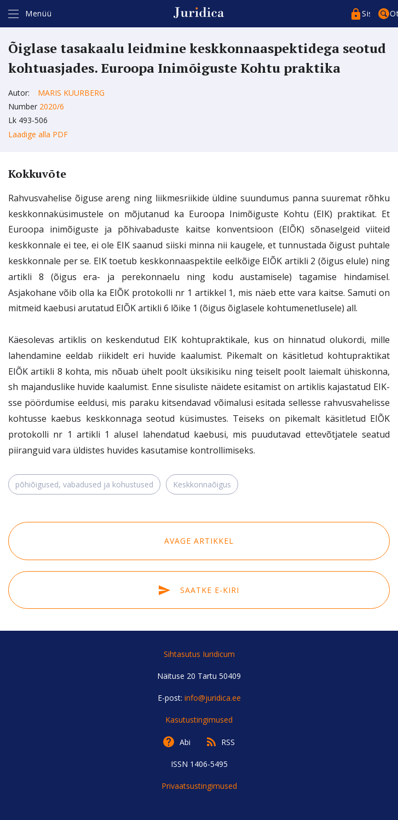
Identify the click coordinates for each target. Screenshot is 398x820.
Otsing (394, 13)
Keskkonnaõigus (202, 484)
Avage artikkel (199, 541)
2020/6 (51, 106)
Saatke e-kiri (199, 590)
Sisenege (366, 13)
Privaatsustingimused (199, 786)
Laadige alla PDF (38, 134)
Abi (185, 742)
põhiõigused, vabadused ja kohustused (84, 484)
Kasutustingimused (199, 719)
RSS (228, 742)
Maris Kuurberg (71, 93)
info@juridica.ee (212, 698)
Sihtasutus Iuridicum (199, 654)
